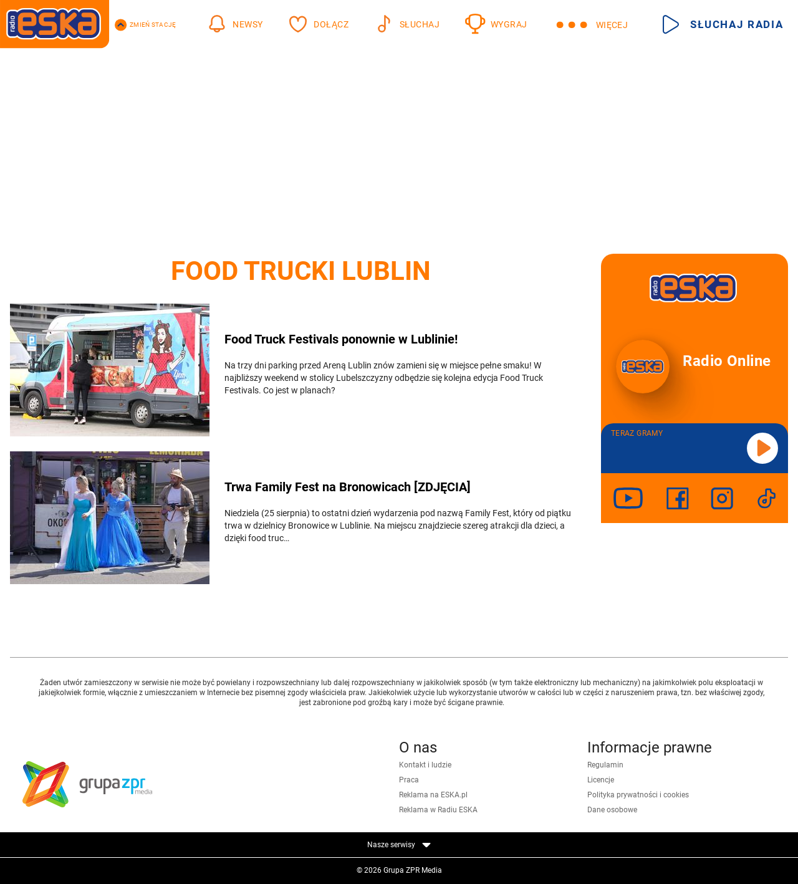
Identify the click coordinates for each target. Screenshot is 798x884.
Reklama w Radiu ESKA (438, 809)
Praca (409, 780)
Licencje (600, 780)
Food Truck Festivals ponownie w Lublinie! (341, 339)
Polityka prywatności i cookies (638, 794)
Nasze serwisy (399, 844)
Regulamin (605, 765)
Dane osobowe (612, 809)
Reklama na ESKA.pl (433, 794)
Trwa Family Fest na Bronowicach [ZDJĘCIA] (347, 486)
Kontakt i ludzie (425, 765)
